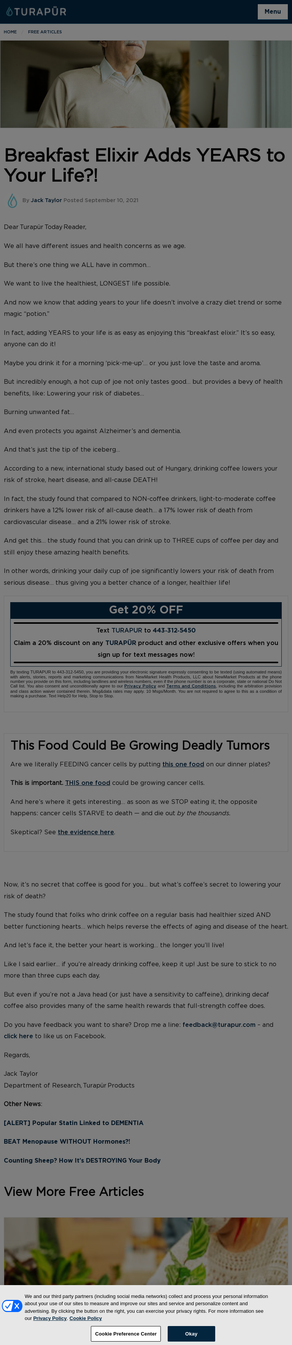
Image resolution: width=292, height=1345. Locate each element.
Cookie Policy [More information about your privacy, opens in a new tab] (86, 1322)
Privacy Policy (50, 1322)
